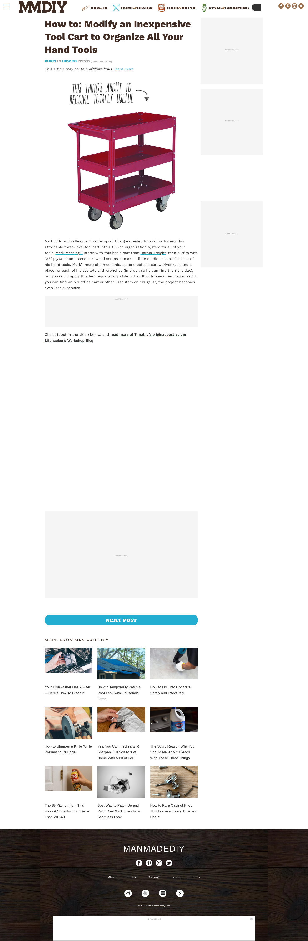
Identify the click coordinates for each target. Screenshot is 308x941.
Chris (51, 61)
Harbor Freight (153, 253)
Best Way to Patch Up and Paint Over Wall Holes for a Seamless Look (118, 811)
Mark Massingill (69, 253)
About (112, 877)
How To (69, 61)
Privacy (176, 877)
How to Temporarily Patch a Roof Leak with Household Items (119, 693)
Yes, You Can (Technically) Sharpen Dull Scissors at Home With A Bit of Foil (118, 752)
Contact (132, 877)
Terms (195, 877)
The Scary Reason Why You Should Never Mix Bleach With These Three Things (172, 752)
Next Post (121, 620)
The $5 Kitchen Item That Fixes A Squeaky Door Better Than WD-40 (67, 811)
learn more (123, 69)
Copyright (155, 877)
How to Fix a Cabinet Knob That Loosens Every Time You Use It (173, 811)
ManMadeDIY (154, 848)
